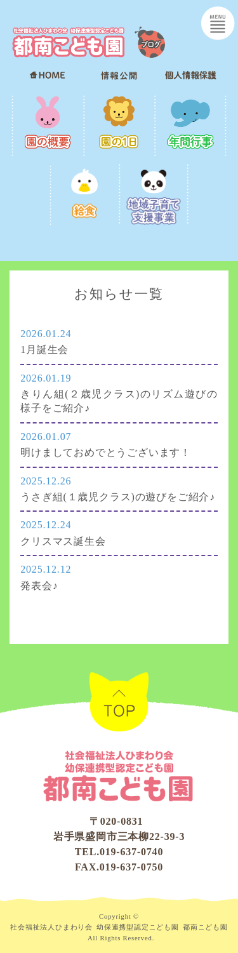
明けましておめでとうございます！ (105, 452)
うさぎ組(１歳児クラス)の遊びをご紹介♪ (117, 496)
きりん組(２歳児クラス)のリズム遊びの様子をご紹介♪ (119, 401)
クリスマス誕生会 (62, 541)
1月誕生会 (44, 349)
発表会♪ (39, 585)
